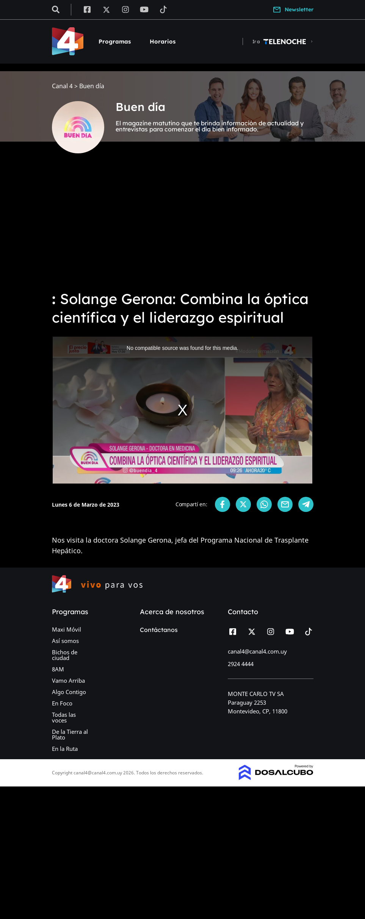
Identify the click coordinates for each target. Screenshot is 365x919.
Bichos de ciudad (64, 655)
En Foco (62, 703)
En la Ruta (65, 748)
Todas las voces (64, 717)
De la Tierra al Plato (70, 734)
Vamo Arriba (68, 680)
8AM (58, 669)
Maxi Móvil (66, 629)
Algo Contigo (69, 692)
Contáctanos (159, 629)
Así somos (65, 640)
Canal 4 (62, 86)
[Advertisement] (182, 227)
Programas (115, 41)
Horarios (162, 41)
